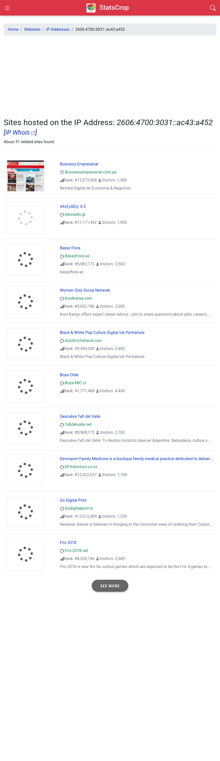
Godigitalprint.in (76, 508)
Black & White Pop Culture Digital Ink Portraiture (102, 332)
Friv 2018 (68, 542)
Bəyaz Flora (70, 248)
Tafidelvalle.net (76, 424)
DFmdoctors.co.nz (79, 466)
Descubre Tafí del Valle (80, 416)
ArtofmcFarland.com (81, 340)
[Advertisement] (110, 75)
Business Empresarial (79, 164)
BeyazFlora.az (75, 256)
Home (13, 29)
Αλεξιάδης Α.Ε (73, 206)
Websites (32, 29)
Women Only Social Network (85, 290)
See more (110, 586)
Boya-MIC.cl (73, 382)
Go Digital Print (73, 500)
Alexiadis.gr (73, 214)
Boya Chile (69, 374)
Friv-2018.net (74, 550)
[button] (110, 586)
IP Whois (21, 132)
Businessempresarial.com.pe (88, 172)
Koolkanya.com (76, 298)
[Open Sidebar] (7, 8)
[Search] (213, 8)
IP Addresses (58, 29)
